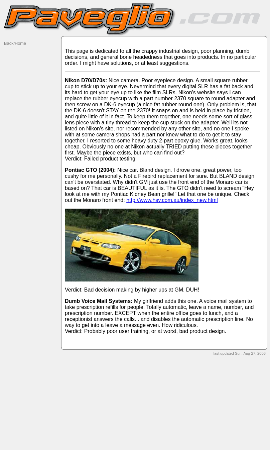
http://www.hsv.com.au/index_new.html (172, 200)
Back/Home (15, 43)
